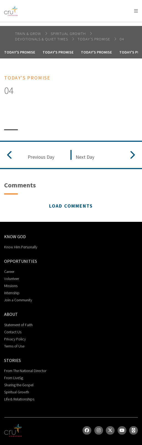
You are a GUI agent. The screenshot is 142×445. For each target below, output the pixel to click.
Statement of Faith (18, 324)
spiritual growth (69, 33)
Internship (11, 292)
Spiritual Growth (16, 392)
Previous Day (41, 157)
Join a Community (18, 299)
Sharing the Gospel (18, 384)
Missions (11, 285)
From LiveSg (13, 377)
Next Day (85, 157)
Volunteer (11, 278)
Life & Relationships (19, 399)
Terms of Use (14, 346)
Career (9, 271)
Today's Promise (94, 39)
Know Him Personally (20, 246)
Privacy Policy (15, 339)
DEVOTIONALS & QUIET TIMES (42, 39)
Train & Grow (28, 33)
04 (122, 39)
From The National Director (25, 370)
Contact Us (12, 331)
